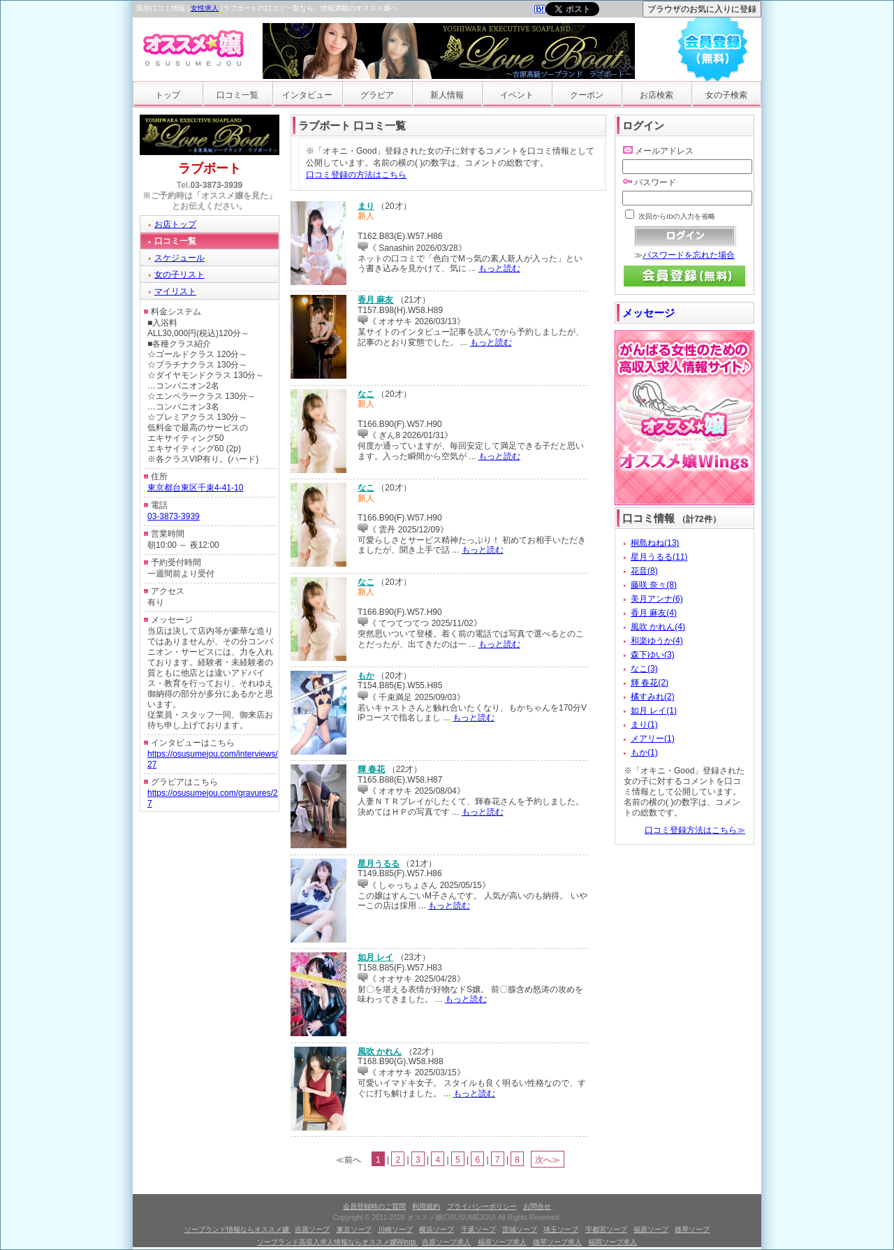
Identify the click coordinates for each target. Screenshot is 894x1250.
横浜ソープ (436, 1229)
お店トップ (175, 224)
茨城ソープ (519, 1229)
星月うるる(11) (659, 557)
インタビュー (307, 95)
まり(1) (644, 724)
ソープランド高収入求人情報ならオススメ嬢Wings (337, 1242)
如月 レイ (375, 957)
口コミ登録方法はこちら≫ (695, 830)
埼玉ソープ (560, 1229)
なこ (366, 394)
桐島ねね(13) (655, 543)
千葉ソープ (478, 1229)
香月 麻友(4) (654, 613)
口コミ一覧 (237, 95)
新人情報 (447, 95)
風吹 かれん (380, 1051)
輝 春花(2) (649, 683)
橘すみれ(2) (653, 697)
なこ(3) (644, 669)
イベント (517, 95)
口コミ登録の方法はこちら (356, 175)
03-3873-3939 (217, 185)
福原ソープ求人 (502, 1242)
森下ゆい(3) (653, 655)
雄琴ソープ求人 (557, 1242)
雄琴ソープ (692, 1229)
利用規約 (426, 1206)
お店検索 (656, 95)
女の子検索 (726, 95)
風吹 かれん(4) (658, 627)
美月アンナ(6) (657, 599)
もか (366, 676)
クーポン (586, 95)
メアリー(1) (653, 738)
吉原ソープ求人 (446, 1242)
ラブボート (209, 168)
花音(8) (644, 571)
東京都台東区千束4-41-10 (195, 488)
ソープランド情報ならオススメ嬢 (237, 1229)
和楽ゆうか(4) (657, 641)
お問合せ (537, 1206)
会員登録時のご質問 (374, 1206)
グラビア (377, 95)
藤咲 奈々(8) (654, 585)
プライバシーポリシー (482, 1206)
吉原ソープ (312, 1229)
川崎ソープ (395, 1229)
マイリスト (175, 291)
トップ (167, 95)
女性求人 (205, 8)
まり (366, 206)
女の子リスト (179, 274)
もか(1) (644, 752)
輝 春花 (371, 769)
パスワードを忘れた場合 (689, 255)
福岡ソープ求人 (612, 1242)
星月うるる (379, 864)
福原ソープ (650, 1229)
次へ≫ (547, 1160)
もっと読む (499, 268)
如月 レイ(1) (654, 710)
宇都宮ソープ (606, 1229)
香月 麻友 (375, 300)
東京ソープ (354, 1229)
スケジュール (179, 258)
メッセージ (648, 313)
